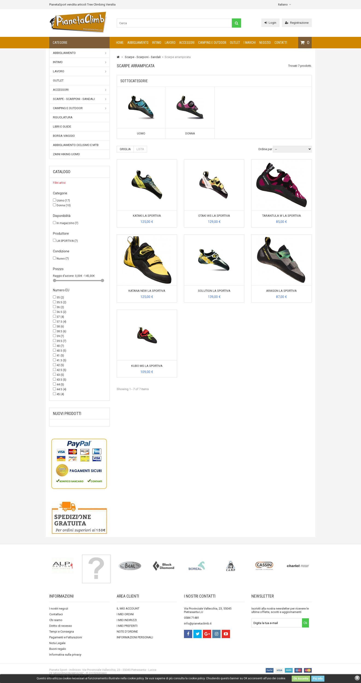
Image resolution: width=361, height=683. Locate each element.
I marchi (250, 42)
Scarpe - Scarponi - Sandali (79, 99)
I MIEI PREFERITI (127, 626)
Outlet (235, 42)
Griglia (125, 149)
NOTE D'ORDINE (127, 631)
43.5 (61, 379)
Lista (140, 149)
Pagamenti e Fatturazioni (65, 637)
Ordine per (265, 149)
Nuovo (63, 258)
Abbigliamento (137, 42)
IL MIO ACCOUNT (128, 608)
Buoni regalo (57, 649)
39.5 (61, 341)
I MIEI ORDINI (125, 614)
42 (60, 365)
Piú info (318, 678)
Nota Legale (57, 643)
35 (60, 297)
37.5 (61, 321)
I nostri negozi (58, 608)
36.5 (61, 312)
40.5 (61, 350)
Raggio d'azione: (64, 275)
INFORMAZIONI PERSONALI (135, 637)
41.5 (61, 360)
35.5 (61, 302)
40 (60, 345)
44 (60, 384)
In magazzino (67, 223)
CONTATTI (280, 42)
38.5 (61, 331)
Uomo (63, 200)
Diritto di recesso (60, 626)
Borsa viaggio (64, 135)
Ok (305, 623)
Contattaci (56, 614)
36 (60, 307)
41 (60, 355)
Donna (64, 205)
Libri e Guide (62, 126)
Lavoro (170, 42)
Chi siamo (55, 620)
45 (60, 394)
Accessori (187, 42)
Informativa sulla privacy (65, 654)
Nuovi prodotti (67, 413)
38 (60, 326)
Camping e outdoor (212, 42)
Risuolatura (63, 117)
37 (60, 316)
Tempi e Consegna (61, 631)
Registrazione (297, 22)
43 (60, 375)
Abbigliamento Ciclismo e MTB (76, 145)
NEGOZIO (265, 42)
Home (120, 42)
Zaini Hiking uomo (66, 154)
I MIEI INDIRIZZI (127, 620)
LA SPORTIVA (67, 240)
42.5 (61, 370)
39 (60, 336)
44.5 (61, 389)
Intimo (156, 42)
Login (270, 22)
